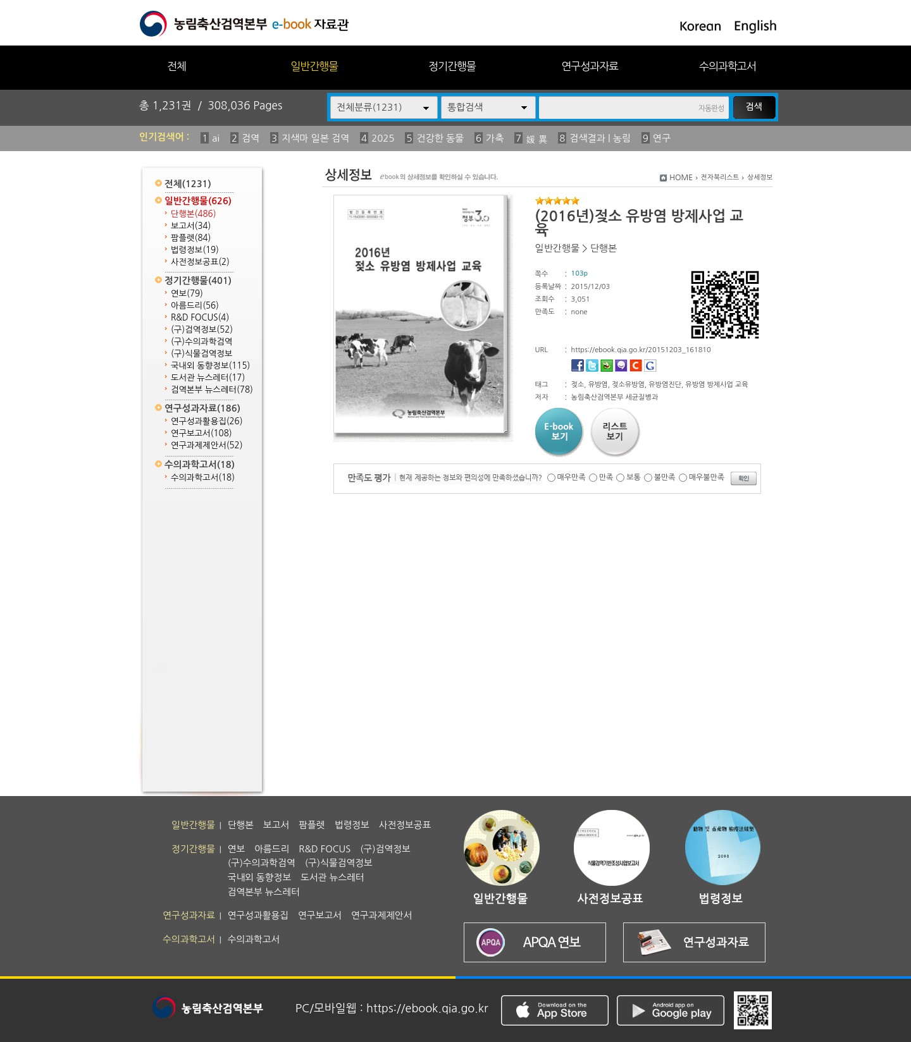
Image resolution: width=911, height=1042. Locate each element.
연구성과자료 (589, 66)
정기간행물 (452, 66)
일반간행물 (314, 66)
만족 (606, 477)
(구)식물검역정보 (201, 354)
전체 (176, 66)
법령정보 (195, 250)
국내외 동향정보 (210, 366)
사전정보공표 (200, 262)
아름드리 (195, 306)
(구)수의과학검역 (201, 342)
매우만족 (571, 477)
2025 (382, 138)
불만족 (665, 477)
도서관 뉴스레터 (208, 378)
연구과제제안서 (207, 445)
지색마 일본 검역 (315, 138)
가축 (495, 138)
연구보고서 (201, 433)
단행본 (193, 214)
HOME (681, 177)
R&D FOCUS (200, 318)
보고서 (191, 226)
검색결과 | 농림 (600, 138)
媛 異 (536, 139)
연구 (662, 138)
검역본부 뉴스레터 (212, 390)
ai (216, 138)
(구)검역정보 (202, 330)
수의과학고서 (727, 66)
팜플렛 (191, 238)
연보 (187, 294)
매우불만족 (706, 477)
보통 (633, 477)
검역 (250, 138)
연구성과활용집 (207, 421)
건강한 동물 (440, 138)
